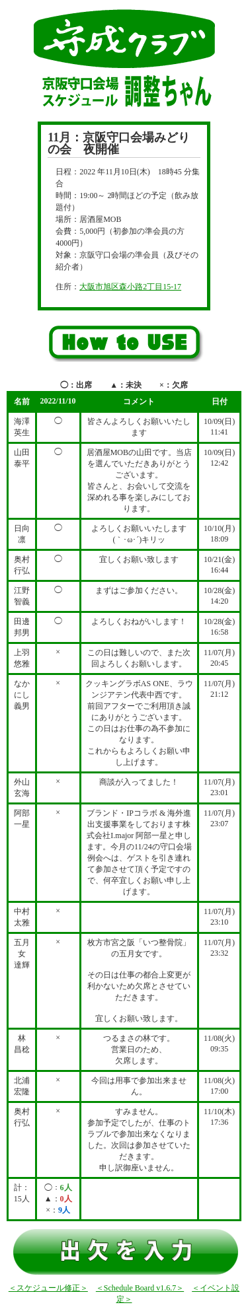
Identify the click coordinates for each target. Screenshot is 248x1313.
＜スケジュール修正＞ (48, 1288)
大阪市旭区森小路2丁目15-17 (130, 286)
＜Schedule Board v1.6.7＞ (140, 1288)
